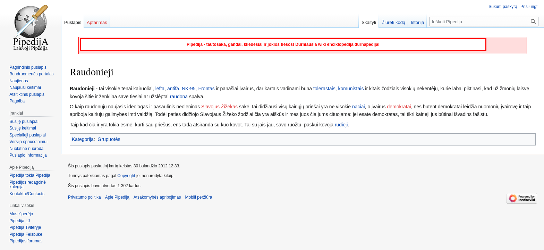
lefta (159, 88)
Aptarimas (97, 22)
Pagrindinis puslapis (27, 67)
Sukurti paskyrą (502, 6)
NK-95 (189, 88)
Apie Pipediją (117, 197)
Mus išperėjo (21, 213)
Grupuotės (108, 139)
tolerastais (324, 88)
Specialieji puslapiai (27, 135)
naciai (358, 106)
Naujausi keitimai (25, 87)
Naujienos (18, 80)
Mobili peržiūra (198, 197)
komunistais (351, 88)
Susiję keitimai (22, 128)
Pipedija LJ (19, 220)
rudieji (341, 124)
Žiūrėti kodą (393, 22)
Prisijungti (529, 6)
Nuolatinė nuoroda (26, 148)
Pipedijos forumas (25, 241)
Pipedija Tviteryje (25, 227)
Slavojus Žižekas (219, 106)
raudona (179, 96)
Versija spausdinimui (28, 141)
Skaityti (369, 22)
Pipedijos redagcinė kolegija (27, 185)
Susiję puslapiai (23, 121)
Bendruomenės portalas (31, 74)
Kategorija (83, 139)
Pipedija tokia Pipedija (29, 175)
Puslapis (72, 22)
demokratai (399, 106)
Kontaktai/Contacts (26, 193)
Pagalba (17, 101)
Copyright (126, 175)
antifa (173, 88)
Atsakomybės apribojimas (157, 197)
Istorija (417, 22)
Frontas (206, 88)
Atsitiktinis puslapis (26, 94)
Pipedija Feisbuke (25, 234)
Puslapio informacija (27, 155)
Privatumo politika (84, 197)
